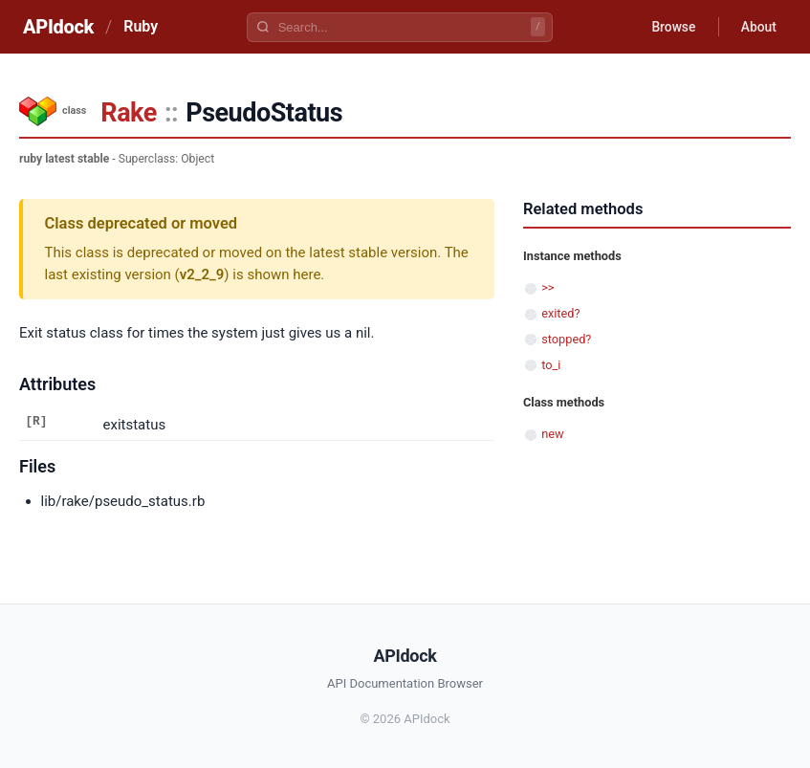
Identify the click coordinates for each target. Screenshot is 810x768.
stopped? (566, 339)
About (757, 26)
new (552, 434)
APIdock (58, 26)
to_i (550, 365)
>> (547, 287)
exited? (560, 313)
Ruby (140, 26)
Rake (128, 113)
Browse (670, 26)
